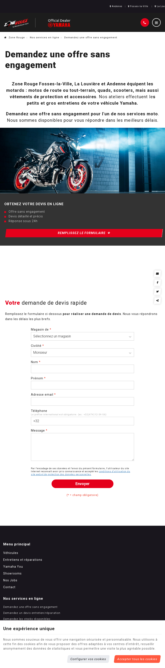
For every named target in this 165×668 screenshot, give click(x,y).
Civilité (37, 353)
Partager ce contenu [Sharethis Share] (158, 298)
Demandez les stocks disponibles (81, 588)
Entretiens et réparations (22, 575)
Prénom (38, 385)
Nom (36, 369)
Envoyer (82, 491)
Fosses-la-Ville (128, 7)
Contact (9, 602)
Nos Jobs (10, 595)
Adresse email (43, 402)
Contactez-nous (69, 594)
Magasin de (41, 337)
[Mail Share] (158, 272)
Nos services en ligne (44, 40)
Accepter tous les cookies (137, 659)
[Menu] (156, 25)
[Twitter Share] (158, 289)
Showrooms (12, 588)
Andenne (105, 7)
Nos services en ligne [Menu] (78, 559)
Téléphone (39, 418)
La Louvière (152, 7)
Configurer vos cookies (88, 659)
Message (39, 438)
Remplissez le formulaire (84, 236)
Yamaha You (13, 581)
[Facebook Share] (158, 281)
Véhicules (10, 568)
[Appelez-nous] (145, 25)
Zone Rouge (14, 40)
